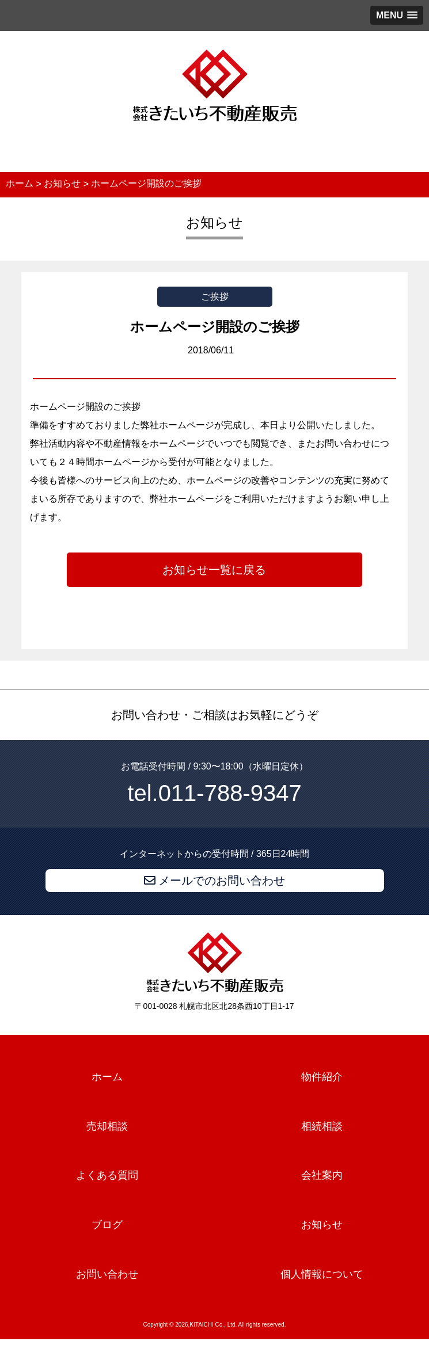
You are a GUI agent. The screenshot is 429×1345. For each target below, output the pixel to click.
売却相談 (107, 1126)
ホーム (107, 1077)
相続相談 (322, 1126)
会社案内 (322, 1176)
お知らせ (322, 1224)
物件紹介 (322, 1077)
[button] (396, 15)
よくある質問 (107, 1176)
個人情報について (321, 1274)
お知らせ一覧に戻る (214, 569)
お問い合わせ (107, 1274)
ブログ (107, 1224)
